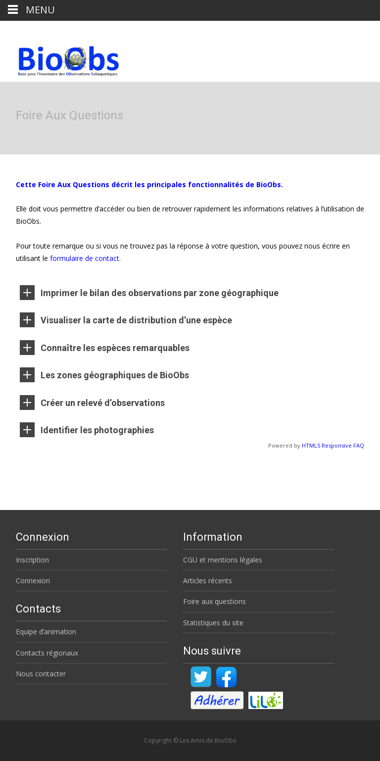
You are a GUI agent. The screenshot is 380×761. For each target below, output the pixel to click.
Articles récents (207, 580)
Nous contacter (41, 673)
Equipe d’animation (46, 631)
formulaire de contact (84, 258)
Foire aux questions (214, 601)
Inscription (32, 559)
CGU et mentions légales (222, 559)
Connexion (33, 580)
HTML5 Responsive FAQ (333, 445)
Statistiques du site (213, 622)
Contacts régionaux (47, 653)
